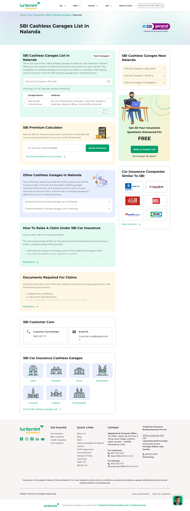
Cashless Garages (61, 15)
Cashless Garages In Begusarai (144, 68)
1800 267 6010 (117, 453)
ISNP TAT (81, 462)
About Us (81, 433)
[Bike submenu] (79, 5)
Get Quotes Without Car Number (46, 156)
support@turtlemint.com (122, 456)
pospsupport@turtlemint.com (124, 466)
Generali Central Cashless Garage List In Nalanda (67, 201)
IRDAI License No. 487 (153, 435)
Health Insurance (58, 440)
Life (107, 5)
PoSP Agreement (85, 449)
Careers (80, 446)
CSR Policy (82, 459)
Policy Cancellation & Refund (90, 443)
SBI (48, 15)
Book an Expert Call (144, 149)
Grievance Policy (84, 456)
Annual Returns (84, 452)
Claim (79, 440)
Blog (79, 437)
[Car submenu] (64, 5)
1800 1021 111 (39, 336)
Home (23, 15)
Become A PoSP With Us (151, 5)
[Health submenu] (96, 5)
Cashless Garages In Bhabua (144, 75)
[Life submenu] (110, 5)
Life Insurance (57, 443)
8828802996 (151, 454)
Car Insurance (36, 15)
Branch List (82, 465)
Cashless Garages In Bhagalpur (144, 82)
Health (91, 5)
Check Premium (97, 148)
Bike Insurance (57, 437)
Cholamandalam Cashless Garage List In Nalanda (67, 208)
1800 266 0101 (117, 463)
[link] (100, 112)
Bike (75, 5)
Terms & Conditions (161, 494)
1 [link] (104, 112)
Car (61, 5)
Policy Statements (140, 494)
